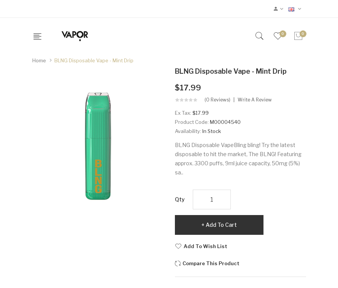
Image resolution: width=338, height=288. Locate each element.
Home (39, 60)
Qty (180, 199)
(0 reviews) (217, 100)
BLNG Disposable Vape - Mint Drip (93, 60)
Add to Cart (221, 225)
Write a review (255, 100)
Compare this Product (211, 263)
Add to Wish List (205, 246)
